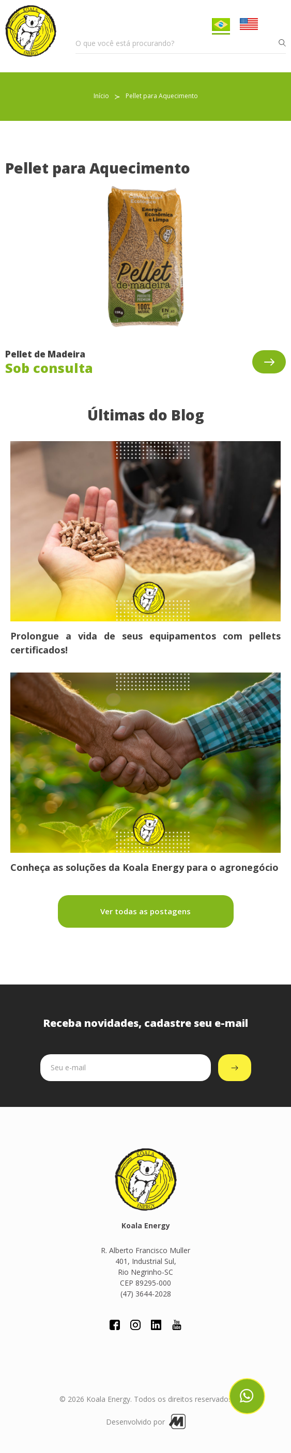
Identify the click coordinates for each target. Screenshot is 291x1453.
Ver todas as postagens (145, 911)
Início (101, 96)
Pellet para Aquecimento (162, 96)
